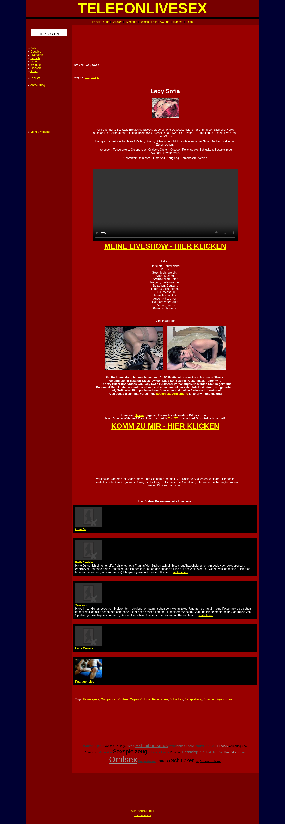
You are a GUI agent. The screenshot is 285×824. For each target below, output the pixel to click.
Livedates (131, 21)
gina (242, 752)
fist (197, 761)
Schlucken (176, 699)
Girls (106, 21)
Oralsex (123, 699)
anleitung (235, 746)
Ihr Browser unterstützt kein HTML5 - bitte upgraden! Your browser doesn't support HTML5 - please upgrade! (165, 205)
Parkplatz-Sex (205, 746)
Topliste (35, 78)
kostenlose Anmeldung (172, 393)
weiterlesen (180, 572)
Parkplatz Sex (215, 752)
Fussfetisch (231, 752)
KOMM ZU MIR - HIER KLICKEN (165, 426)
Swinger (165, 21)
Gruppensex (109, 699)
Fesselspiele (91, 699)
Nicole (131, 746)
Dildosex (222, 746)
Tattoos (163, 761)
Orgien (134, 699)
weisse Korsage (115, 746)
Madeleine (105, 752)
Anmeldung (37, 85)
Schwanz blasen (210, 761)
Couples (117, 21)
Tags (151, 810)
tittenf (172, 746)
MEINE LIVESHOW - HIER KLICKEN (165, 246)
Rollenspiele (160, 699)
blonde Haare (185, 746)
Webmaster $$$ (142, 815)
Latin (154, 21)
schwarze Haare (158, 752)
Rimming (175, 752)
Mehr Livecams (40, 131)
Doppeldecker (147, 761)
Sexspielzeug (193, 699)
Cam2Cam (175, 418)
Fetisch (144, 21)
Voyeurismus (224, 699)
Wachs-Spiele (93, 746)
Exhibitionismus (151, 745)
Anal (245, 746)
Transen (178, 21)
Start (133, 810)
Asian (189, 21)
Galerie (139, 415)
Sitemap (142, 810)
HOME (96, 21)
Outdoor (145, 699)
